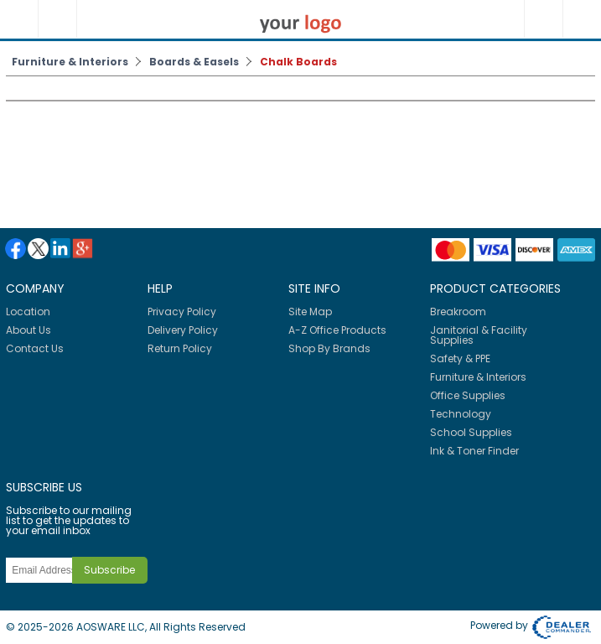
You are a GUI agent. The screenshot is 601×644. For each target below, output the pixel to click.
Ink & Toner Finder (474, 451)
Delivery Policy (183, 330)
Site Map (310, 311)
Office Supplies (467, 395)
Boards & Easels (194, 62)
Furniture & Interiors (70, 62)
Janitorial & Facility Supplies (478, 335)
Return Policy (180, 348)
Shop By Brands (329, 348)
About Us (28, 330)
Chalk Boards (298, 62)
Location (28, 311)
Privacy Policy (182, 311)
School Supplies (471, 432)
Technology (460, 414)
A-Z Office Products (337, 330)
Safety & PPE (460, 358)
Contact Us (35, 348)
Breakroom (458, 311)
